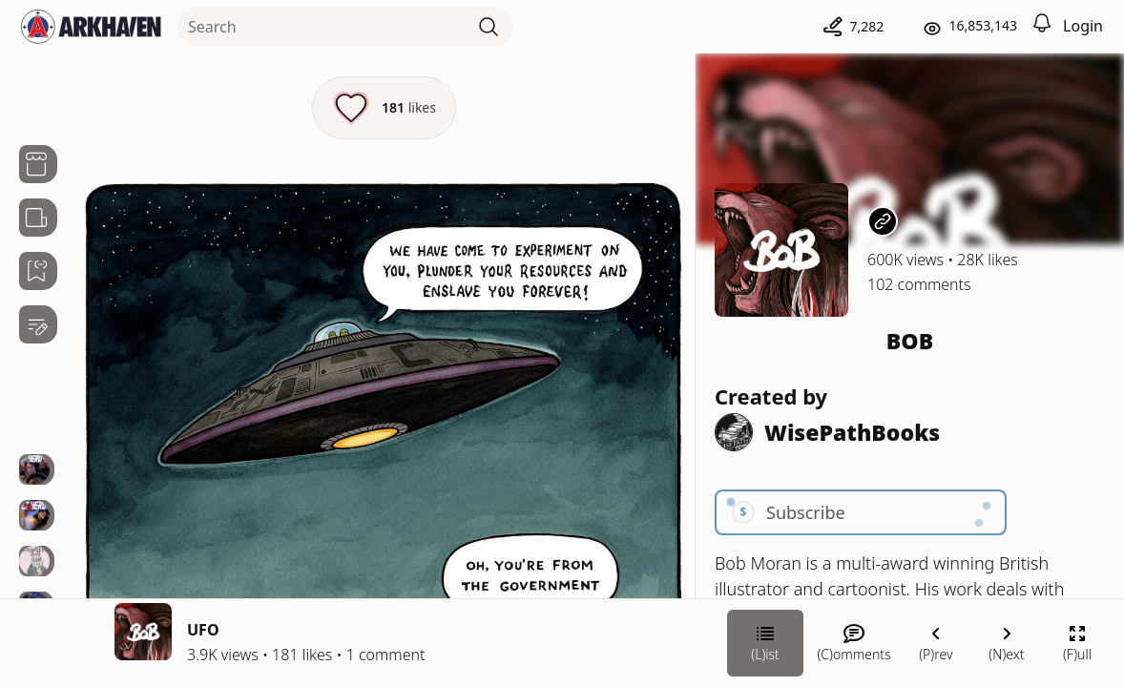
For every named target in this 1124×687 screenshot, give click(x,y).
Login (1083, 25)
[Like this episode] (384, 107)
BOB (909, 340)
